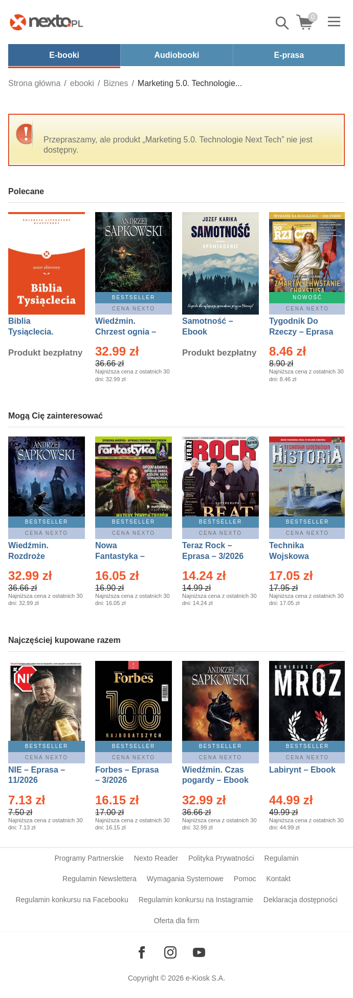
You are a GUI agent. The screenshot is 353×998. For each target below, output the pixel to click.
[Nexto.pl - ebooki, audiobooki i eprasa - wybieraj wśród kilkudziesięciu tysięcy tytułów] (46, 22)
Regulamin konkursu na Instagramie (196, 900)
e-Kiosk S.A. (205, 978)
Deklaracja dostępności (300, 900)
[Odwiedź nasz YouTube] (199, 952)
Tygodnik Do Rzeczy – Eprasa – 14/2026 (301, 332)
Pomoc (245, 879)
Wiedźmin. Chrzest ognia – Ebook (125, 332)
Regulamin (281, 858)
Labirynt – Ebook (302, 769)
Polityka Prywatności (221, 858)
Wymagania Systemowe (185, 879)
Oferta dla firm (177, 921)
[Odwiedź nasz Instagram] (170, 952)
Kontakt (278, 879)
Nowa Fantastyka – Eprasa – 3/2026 (126, 556)
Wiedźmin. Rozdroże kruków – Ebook (39, 556)
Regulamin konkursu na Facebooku (71, 900)
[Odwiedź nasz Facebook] (142, 952)
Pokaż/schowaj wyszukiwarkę (283, 23)
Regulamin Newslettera (99, 879)
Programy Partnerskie (88, 858)
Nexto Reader (156, 858)
